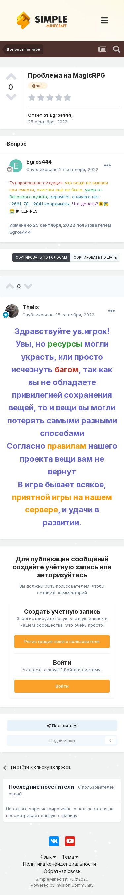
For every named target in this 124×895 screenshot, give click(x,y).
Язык (48, 857)
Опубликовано (62, 169)
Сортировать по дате (95, 257)
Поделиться (62, 725)
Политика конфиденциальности (59, 864)
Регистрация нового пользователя (62, 641)
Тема (70, 857)
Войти (62, 686)
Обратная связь (62, 871)
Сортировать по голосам (41, 257)
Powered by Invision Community (62, 885)
